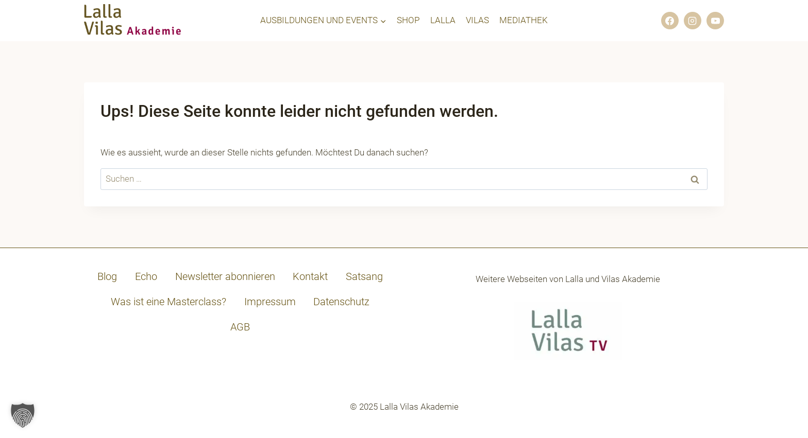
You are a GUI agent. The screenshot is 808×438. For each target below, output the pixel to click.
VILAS (477, 20)
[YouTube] (715, 20)
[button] (22, 415)
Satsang (364, 276)
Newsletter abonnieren (225, 276)
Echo (146, 276)
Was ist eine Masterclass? (168, 301)
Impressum (270, 301)
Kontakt (310, 276)
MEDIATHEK (523, 20)
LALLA (443, 20)
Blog (107, 276)
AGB (240, 327)
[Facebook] (670, 20)
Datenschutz (341, 301)
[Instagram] (692, 20)
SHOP (408, 20)
